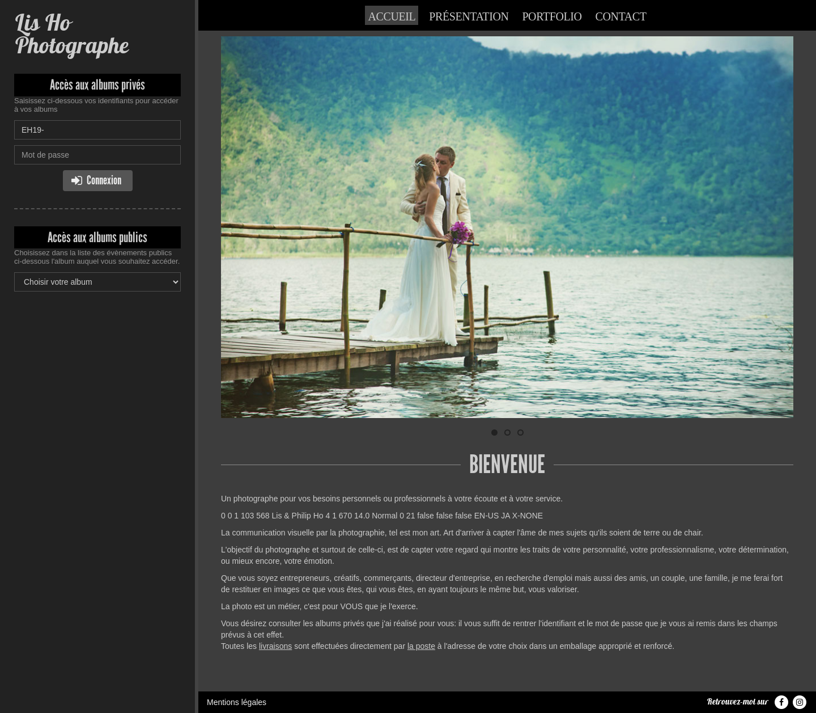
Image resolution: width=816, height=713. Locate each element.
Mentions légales (236, 702)
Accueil (391, 16)
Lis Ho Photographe (71, 34)
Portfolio (551, 16)
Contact (621, 16)
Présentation (468, 16)
